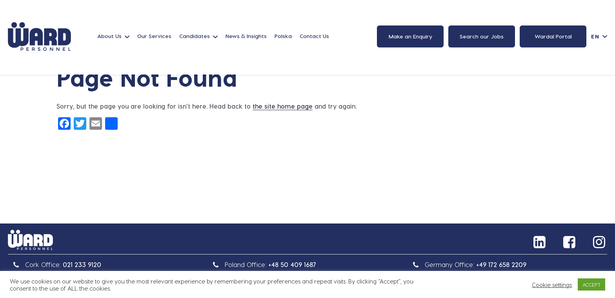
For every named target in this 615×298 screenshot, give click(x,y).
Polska (283, 36)
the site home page (283, 106)
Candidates (194, 36)
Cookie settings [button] (552, 284)
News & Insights (246, 36)
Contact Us (314, 36)
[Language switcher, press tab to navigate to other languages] (599, 36)
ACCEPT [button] (591, 284)
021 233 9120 (82, 264)
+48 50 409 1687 (292, 264)
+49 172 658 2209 (501, 264)
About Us (109, 36)
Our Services (154, 36)
